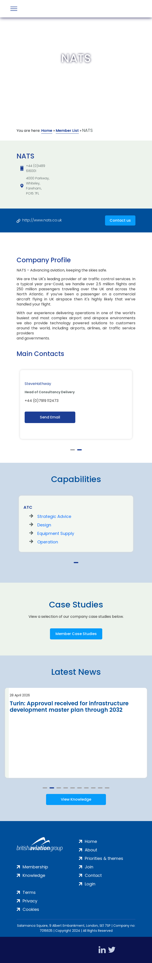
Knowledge (34, 875)
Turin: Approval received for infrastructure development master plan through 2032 (69, 706)
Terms (29, 892)
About (91, 850)
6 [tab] (79, 787)
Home (46, 130)
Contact (93, 875)
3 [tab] (58, 787)
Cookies (31, 909)
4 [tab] (65, 787)
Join (89, 867)
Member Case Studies (76, 633)
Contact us (120, 220)
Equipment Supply (55, 533)
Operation (47, 542)
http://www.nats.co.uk (42, 220)
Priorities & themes (104, 858)
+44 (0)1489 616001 (35, 168)
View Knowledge (76, 799)
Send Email (50, 417)
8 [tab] (93, 787)
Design (44, 525)
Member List (67, 130)
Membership (35, 867)
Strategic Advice (54, 516)
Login (90, 884)
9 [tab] (100, 787)
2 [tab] (79, 449)
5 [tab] (72, 787)
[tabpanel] (76, 404)
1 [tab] (72, 449)
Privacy (30, 901)
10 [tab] (107, 787)
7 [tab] (86, 787)
